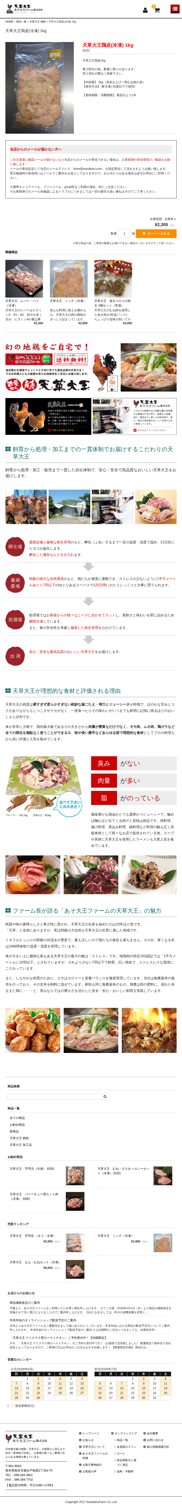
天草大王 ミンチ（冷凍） (116, 1242)
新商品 (14, 1138)
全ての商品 (17, 1125)
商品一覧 (122, 1447)
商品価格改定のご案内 (25, 1309)
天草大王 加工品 (21, 1152)
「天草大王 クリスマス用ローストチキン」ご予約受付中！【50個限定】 (59, 1344)
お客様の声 (89, 1478)
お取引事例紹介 (92, 1472)
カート (121, 1460)
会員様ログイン (126, 1454)
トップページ (90, 1440)
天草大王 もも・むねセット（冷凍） (35, 1269)
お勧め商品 (17, 1132)
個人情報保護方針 (158, 1454)
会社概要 (152, 1440)
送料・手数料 (125, 1478)
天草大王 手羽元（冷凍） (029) (32, 1175)
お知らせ (88, 1447)
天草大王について (93, 1454)
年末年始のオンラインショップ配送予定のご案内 (43, 1327)
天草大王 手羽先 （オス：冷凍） (33, 1242)
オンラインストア (126, 1440)
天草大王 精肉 (19, 1145)
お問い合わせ (155, 1447)
